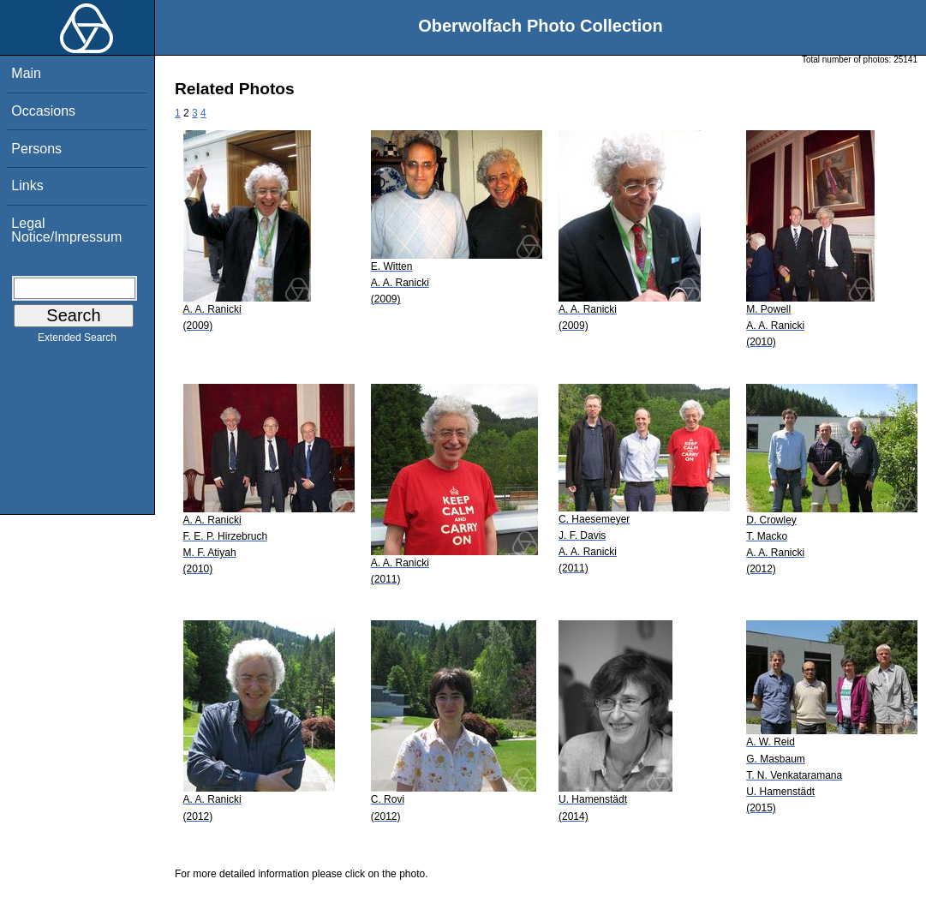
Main (26, 73)
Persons (36, 148)
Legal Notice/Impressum (66, 230)
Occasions (43, 111)
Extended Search (77, 341)
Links (27, 185)
